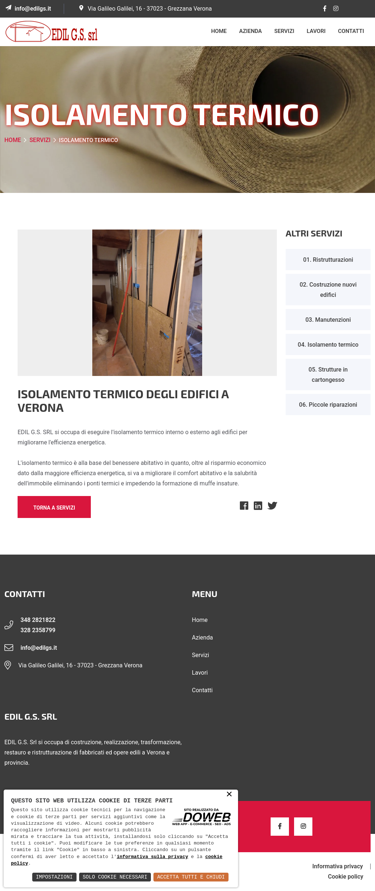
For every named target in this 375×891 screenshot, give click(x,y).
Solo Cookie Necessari (115, 876)
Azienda (250, 31)
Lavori (316, 31)
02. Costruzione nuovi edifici (328, 289)
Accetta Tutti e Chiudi (191, 876)
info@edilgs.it (33, 8)
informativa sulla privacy (152, 857)
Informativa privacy (337, 866)
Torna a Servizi (54, 508)
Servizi (284, 31)
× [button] (229, 795)
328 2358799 (38, 630)
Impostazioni (54, 876)
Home (219, 31)
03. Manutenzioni (328, 319)
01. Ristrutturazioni (328, 259)
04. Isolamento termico (328, 344)
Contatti (351, 31)
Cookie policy (345, 877)
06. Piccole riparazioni (328, 404)
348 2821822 (38, 619)
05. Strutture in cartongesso (328, 374)
